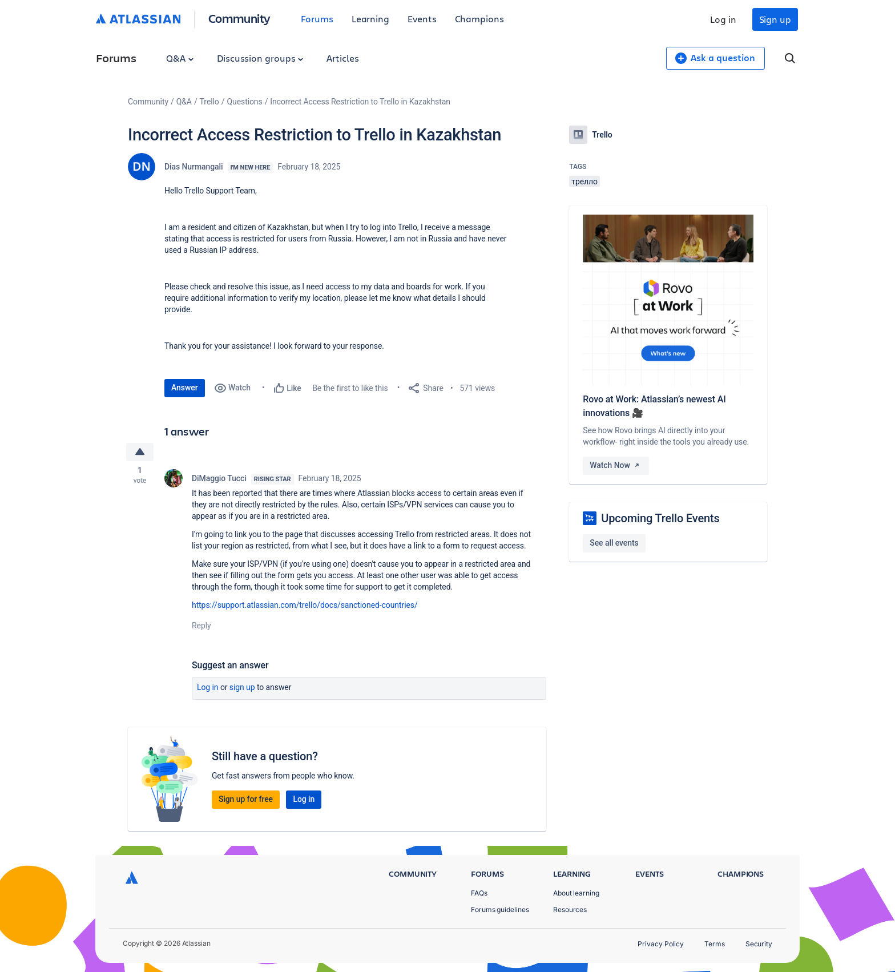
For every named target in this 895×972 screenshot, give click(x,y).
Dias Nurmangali (193, 166)
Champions (479, 19)
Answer (184, 387)
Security (758, 943)
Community (239, 18)
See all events (614, 542)
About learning (576, 893)
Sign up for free (246, 800)
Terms (714, 943)
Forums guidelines (500, 909)
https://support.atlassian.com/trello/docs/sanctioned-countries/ (305, 606)
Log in (723, 19)
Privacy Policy (661, 943)
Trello (209, 101)
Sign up (775, 19)
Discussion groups (260, 58)
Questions (244, 101)
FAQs (479, 893)
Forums (317, 19)
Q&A (179, 58)
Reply (201, 626)
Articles (342, 58)
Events (422, 19)
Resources (570, 909)
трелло (584, 181)
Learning (370, 19)
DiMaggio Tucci (219, 479)
